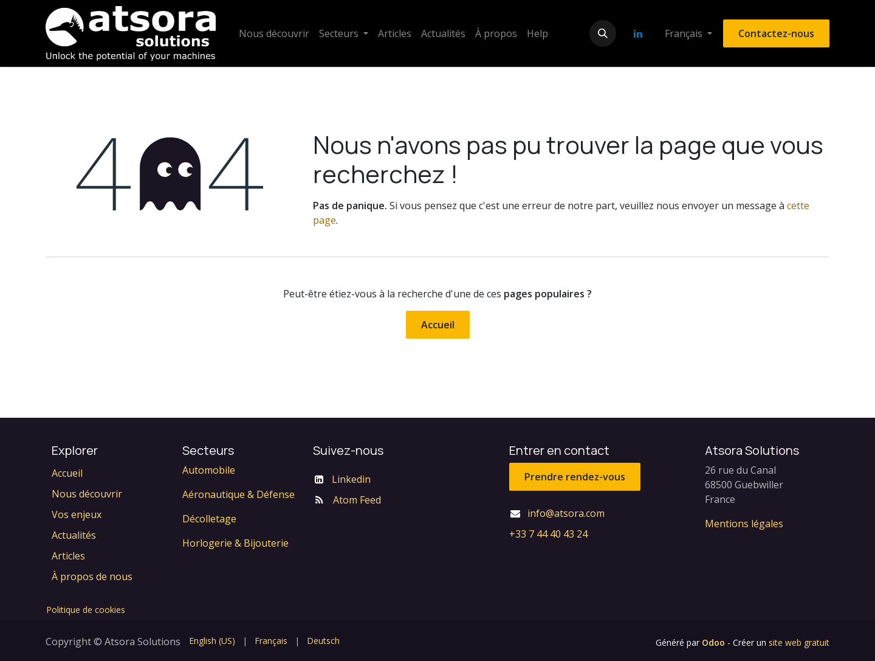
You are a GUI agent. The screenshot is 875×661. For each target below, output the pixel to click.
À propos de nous (92, 576)
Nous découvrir (87, 493)
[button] (602, 33)
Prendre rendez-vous (574, 476)
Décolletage (209, 518)
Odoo (714, 642)
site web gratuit (799, 642)
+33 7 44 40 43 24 (548, 534)
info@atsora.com (566, 513)
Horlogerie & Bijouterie (235, 543)
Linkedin (351, 479)
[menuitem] (274, 33)
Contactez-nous (776, 33)
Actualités (74, 535)
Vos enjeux (76, 514)
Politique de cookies (85, 609)
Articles (68, 555)
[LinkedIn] (638, 33)
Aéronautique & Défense (238, 494)
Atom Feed (357, 500)
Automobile (208, 470)
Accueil (438, 324)
